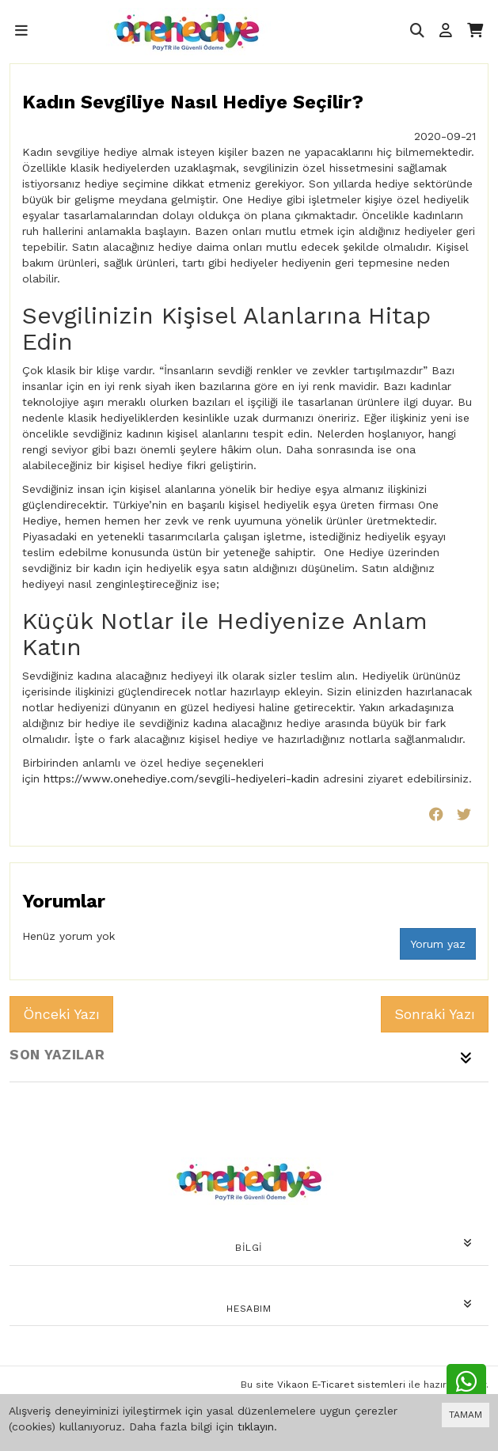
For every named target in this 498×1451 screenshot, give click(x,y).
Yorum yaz (438, 944)
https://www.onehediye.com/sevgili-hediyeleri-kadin (181, 778)
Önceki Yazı (61, 1014)
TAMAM (465, 1414)
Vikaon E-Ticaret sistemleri (341, 1384)
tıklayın (256, 1426)
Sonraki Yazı (434, 1014)
